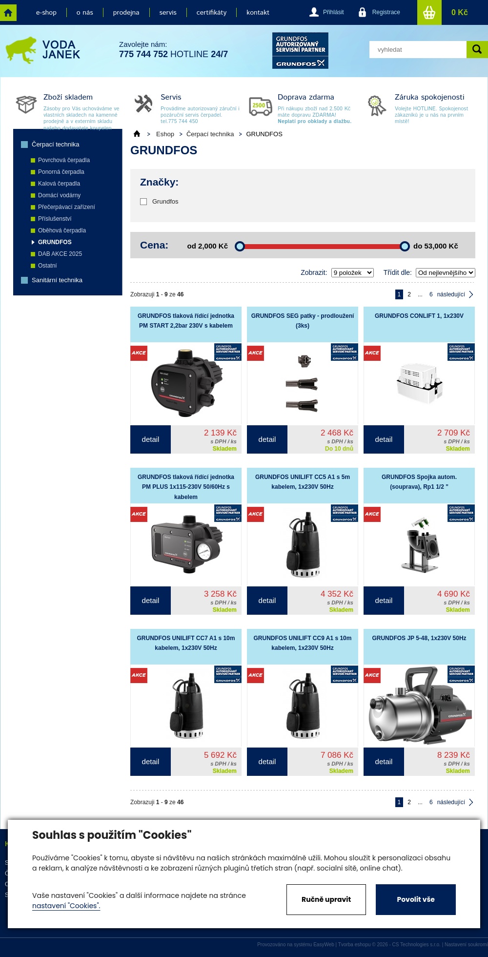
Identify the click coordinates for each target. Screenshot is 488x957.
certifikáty (211, 13)
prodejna (126, 13)
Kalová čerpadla (59, 183)
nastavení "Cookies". (66, 906)
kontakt (257, 13)
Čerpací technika (56, 144)
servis (168, 13)
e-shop (46, 13)
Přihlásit (333, 12)
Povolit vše (415, 899)
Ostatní (47, 265)
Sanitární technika (57, 280)
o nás (85, 13)
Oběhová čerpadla (62, 230)
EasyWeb (323, 944)
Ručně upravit (326, 899)
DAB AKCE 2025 (60, 253)
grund (300, 50)
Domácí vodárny (59, 195)
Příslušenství (55, 218)
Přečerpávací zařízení (66, 207)
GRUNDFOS (55, 242)
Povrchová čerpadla (64, 160)
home (8, 12)
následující (451, 294)
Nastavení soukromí (466, 944)
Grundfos (165, 201)
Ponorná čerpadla (61, 171)
